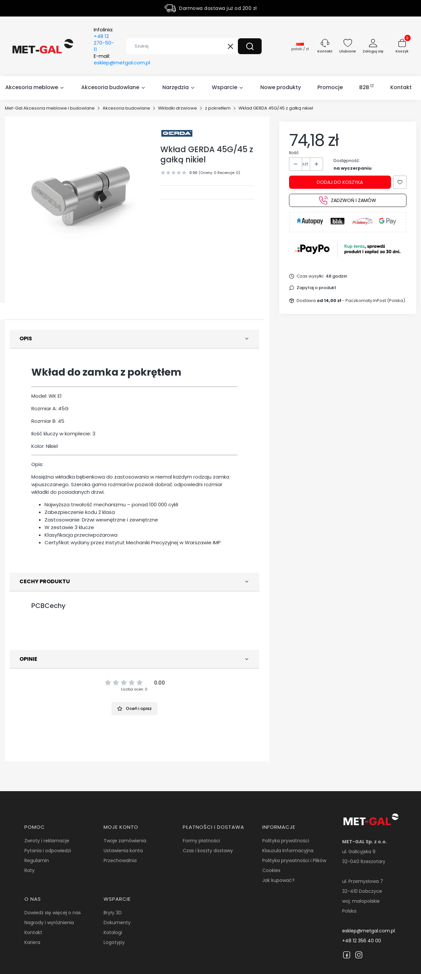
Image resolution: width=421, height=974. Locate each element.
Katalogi (113, 932)
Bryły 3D (113, 912)
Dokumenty (117, 922)
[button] (250, 46)
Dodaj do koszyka (340, 182)
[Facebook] (346, 955)
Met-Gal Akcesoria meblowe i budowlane (50, 108)
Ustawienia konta (123, 850)
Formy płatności (201, 840)
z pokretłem (218, 108)
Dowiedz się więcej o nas (52, 912)
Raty (29, 870)
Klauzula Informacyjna (287, 850)
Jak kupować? (278, 880)
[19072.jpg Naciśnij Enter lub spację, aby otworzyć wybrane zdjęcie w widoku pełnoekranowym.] (82, 194)
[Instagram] (358, 955)
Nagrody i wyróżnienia (49, 922)
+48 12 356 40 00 (361, 940)
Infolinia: (104, 39)
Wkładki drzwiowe (177, 108)
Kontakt (33, 932)
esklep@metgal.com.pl (368, 930)
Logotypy (114, 942)
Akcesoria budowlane (126, 108)
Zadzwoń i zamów (347, 200)
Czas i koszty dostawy (208, 850)
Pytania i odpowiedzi (47, 850)
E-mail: (122, 59)
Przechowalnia (120, 860)
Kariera (32, 942)
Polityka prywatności (285, 840)
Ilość (294, 153)
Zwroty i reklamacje (46, 840)
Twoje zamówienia (125, 840)
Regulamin (36, 860)
